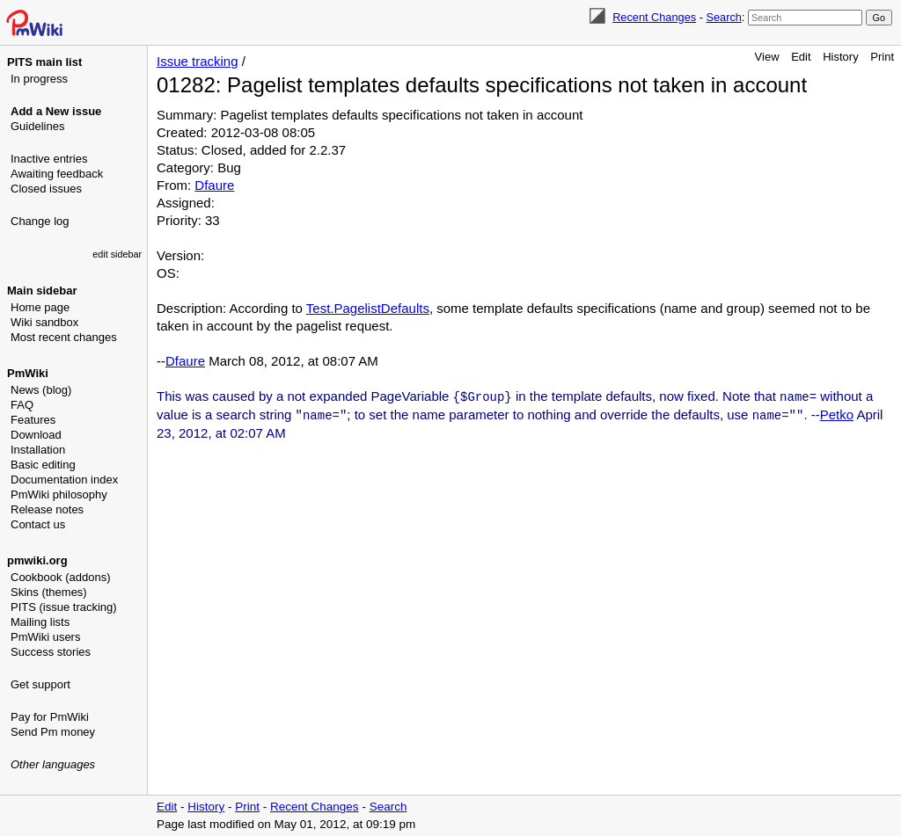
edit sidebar (117, 254)
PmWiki (27, 373)
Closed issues (46, 188)
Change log (40, 221)
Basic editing (43, 464)
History (840, 56)
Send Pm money (53, 731)
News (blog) (41, 389)
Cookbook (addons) (60, 577)
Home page (40, 307)
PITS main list (44, 62)
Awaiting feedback (57, 173)
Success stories (51, 651)
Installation (38, 449)
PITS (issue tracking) (64, 607)
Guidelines (37, 126)
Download (36, 434)
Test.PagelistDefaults (367, 308)
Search (723, 17)
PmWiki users (45, 636)
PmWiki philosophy (59, 494)
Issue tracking (197, 61)
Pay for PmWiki (50, 716)
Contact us (38, 524)
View (767, 56)
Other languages (53, 764)
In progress (39, 78)
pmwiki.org (37, 560)
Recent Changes (654, 17)
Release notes (47, 509)
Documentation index (64, 479)
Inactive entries (49, 158)
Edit (800, 56)
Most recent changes (64, 337)
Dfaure (214, 185)
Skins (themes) (49, 592)
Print (882, 56)
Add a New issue (56, 111)
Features (33, 419)
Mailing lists (40, 622)
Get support (40, 684)
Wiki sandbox (44, 322)
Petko (836, 413)
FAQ (22, 404)
